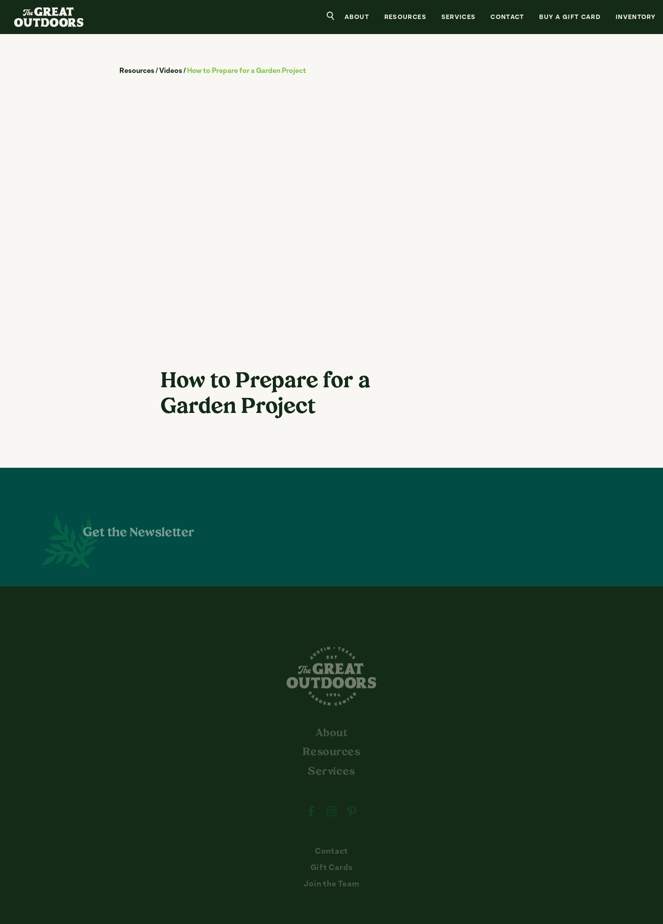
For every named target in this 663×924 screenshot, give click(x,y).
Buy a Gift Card (570, 17)
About (357, 17)
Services (458, 17)
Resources (405, 17)
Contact (508, 17)
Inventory (635, 17)
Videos (170, 71)
